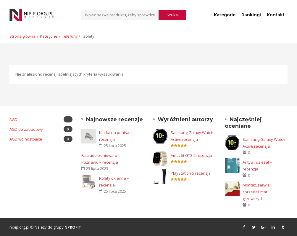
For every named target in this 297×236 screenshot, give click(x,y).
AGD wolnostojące (40, 139)
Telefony (70, 36)
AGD (40, 119)
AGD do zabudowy (40, 129)
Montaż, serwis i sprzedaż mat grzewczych (257, 191)
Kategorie (224, 14)
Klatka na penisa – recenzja (115, 136)
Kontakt (276, 14)
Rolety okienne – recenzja (114, 182)
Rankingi (251, 14)
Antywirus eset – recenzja (257, 166)
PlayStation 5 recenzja (191, 173)
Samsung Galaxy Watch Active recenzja (192, 136)
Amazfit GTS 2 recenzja (191, 155)
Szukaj (173, 14)
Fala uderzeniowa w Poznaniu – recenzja (99, 159)
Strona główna (22, 36)
